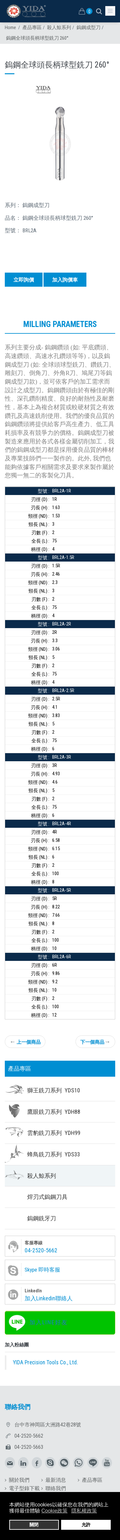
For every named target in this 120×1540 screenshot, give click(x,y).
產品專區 (32, 27)
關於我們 (19, 1480)
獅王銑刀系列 (53, 1090)
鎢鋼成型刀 (88, 27)
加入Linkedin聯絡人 (49, 1298)
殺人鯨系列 (59, 27)
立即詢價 (23, 280)
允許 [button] (86, 1524)
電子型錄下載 (24, 1488)
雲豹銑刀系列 (53, 1132)
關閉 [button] (33, 1524)
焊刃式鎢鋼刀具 (47, 1196)
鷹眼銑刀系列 (53, 1111)
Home (10, 27)
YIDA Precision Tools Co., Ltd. (45, 1362)
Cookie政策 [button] (54, 1510)
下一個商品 (95, 1041)
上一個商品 (25, 1041)
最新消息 (55, 1480)
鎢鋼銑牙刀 (41, 1218)
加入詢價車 (65, 280)
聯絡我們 (55, 1488)
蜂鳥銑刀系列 (53, 1154)
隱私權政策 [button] (84, 1510)
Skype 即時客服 (42, 1269)
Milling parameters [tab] (60, 324)
